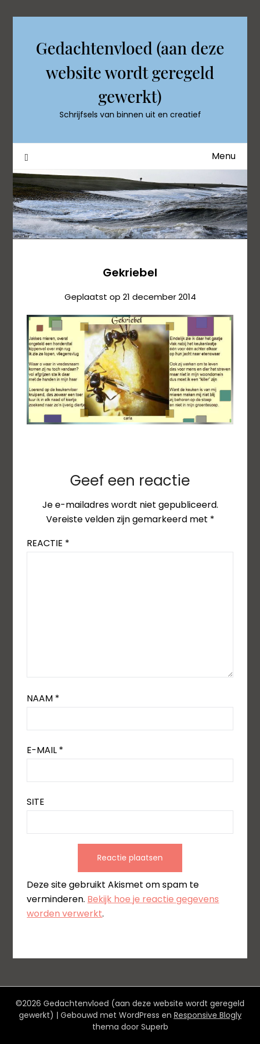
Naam (43, 698)
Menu (224, 156)
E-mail (45, 750)
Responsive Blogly (208, 1015)
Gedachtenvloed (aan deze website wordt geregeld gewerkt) (130, 72)
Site (35, 801)
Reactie (48, 543)
